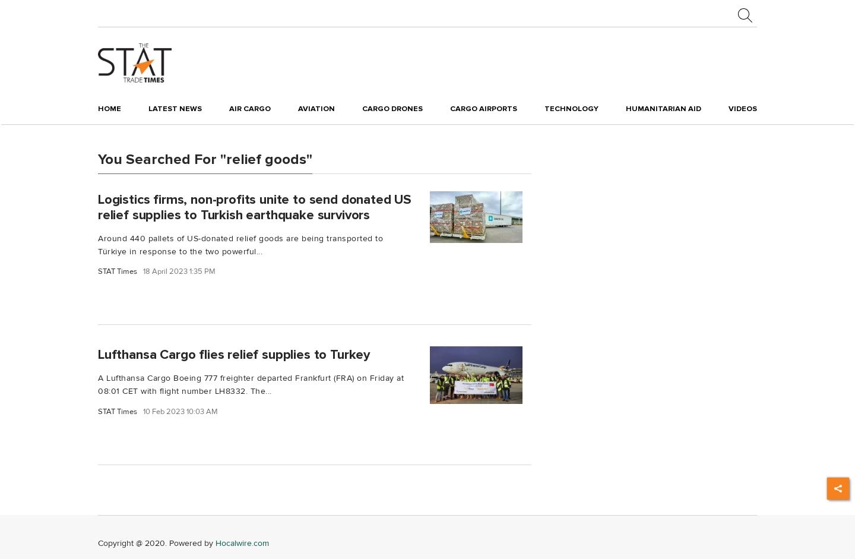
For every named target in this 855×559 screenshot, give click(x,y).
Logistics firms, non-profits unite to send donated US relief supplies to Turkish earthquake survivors (254, 207)
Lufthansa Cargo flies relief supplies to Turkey (234, 354)
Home (109, 108)
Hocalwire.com (242, 543)
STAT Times (117, 271)
